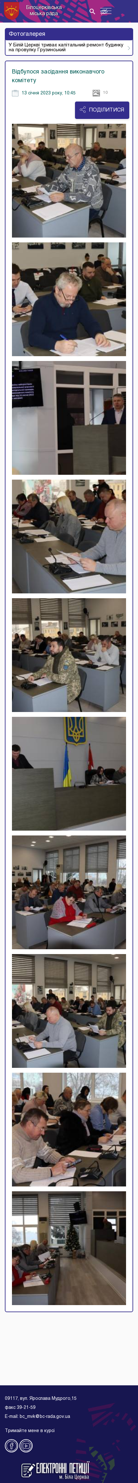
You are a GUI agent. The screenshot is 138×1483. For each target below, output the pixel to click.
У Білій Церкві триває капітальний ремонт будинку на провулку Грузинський (66, 47)
